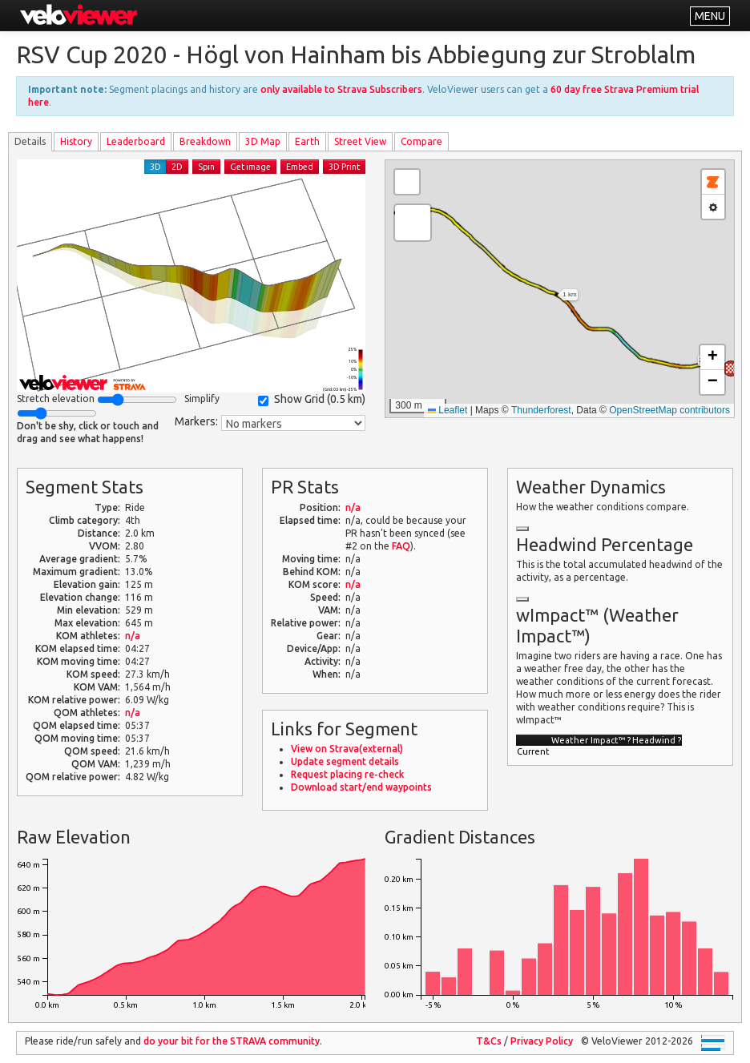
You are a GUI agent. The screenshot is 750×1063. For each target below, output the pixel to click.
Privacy (541, 1041)
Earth (307, 141)
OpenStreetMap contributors (669, 410)
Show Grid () (311, 399)
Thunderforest (541, 410)
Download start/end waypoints (361, 787)
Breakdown (205, 141)
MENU (710, 16)
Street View (360, 141)
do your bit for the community (231, 1041)
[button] (731, 368)
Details (30, 141)
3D (155, 166)
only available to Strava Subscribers (341, 89)
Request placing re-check (347, 774)
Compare (421, 141)
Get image (250, 166)
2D (177, 166)
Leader (136, 141)
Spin (206, 166)
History (76, 141)
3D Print (344, 166)
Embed (299, 166)
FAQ (401, 546)
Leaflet (447, 410)
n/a (132, 635)
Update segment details (345, 761)
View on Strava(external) (347, 748)
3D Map (262, 141)
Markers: (196, 421)
